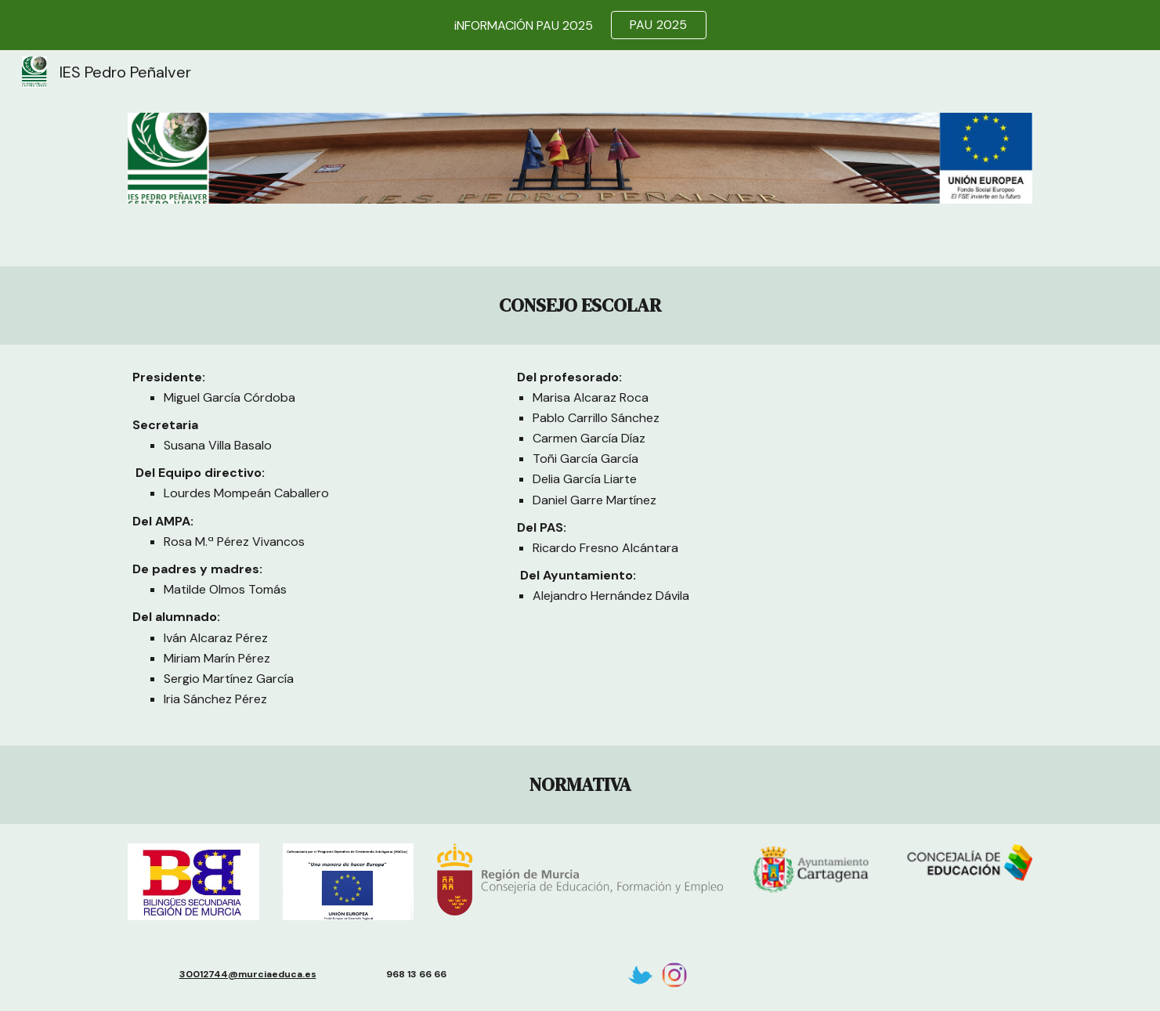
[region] (580, 25)
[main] (580, 305)
